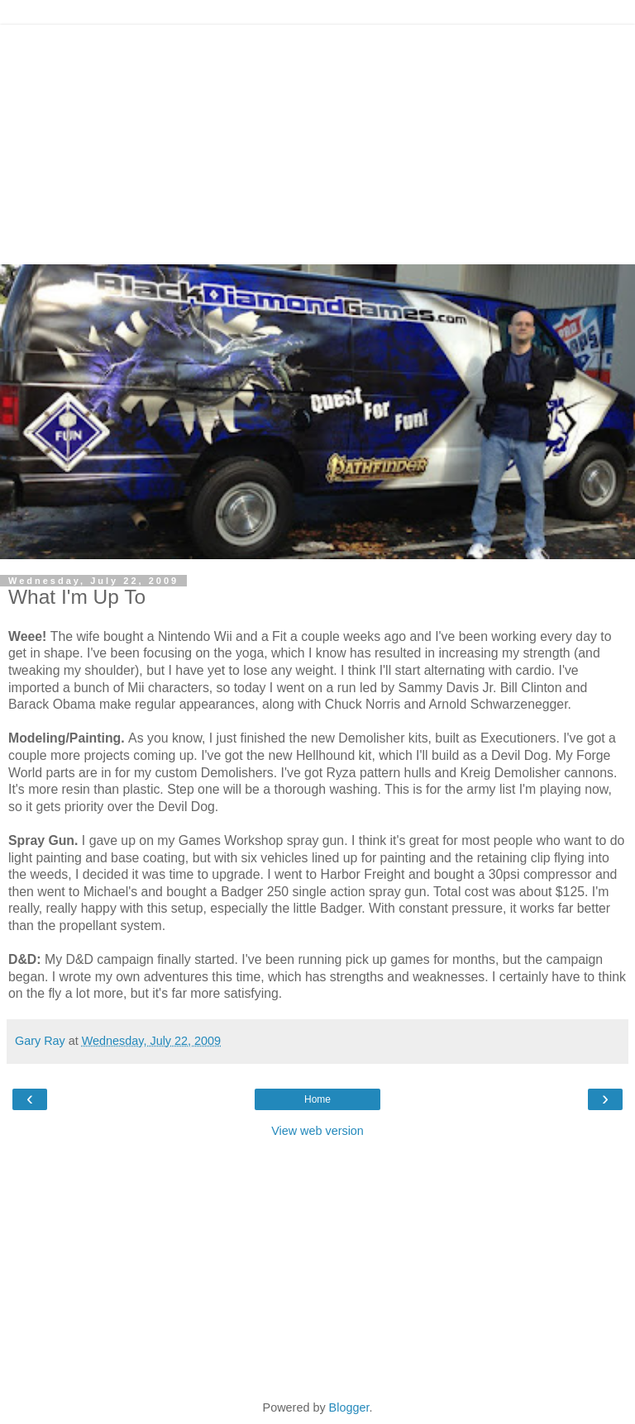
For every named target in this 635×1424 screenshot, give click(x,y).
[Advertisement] (317, 140)
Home (317, 1099)
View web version (317, 1130)
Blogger (349, 1407)
